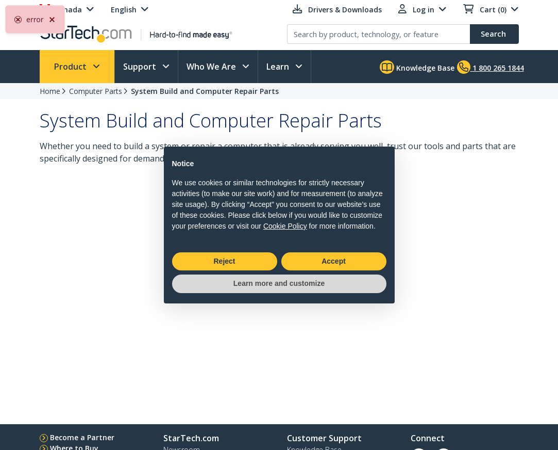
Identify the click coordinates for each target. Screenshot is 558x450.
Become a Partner (82, 437)
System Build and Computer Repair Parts (205, 91)
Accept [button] (334, 261)
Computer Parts (95, 91)
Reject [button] (224, 261)
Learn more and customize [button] (279, 283)
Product (71, 66)
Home (50, 91)
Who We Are (212, 66)
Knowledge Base (417, 67)
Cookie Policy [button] (285, 226)
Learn (278, 66)
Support (140, 66)
